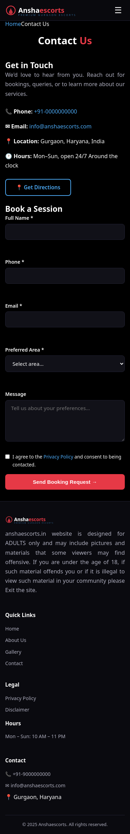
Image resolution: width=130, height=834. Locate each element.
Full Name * (19, 218)
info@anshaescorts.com (60, 126)
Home (13, 24)
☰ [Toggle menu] (118, 10)
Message (15, 394)
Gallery (13, 652)
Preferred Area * (24, 349)
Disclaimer (17, 709)
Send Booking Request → (65, 482)
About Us (15, 640)
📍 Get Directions (38, 187)
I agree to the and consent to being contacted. (66, 460)
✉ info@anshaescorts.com (35, 785)
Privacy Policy (58, 456)
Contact (14, 663)
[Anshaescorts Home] (45, 10)
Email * (13, 305)
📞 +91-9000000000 (28, 774)
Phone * (14, 262)
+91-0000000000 (55, 111)
